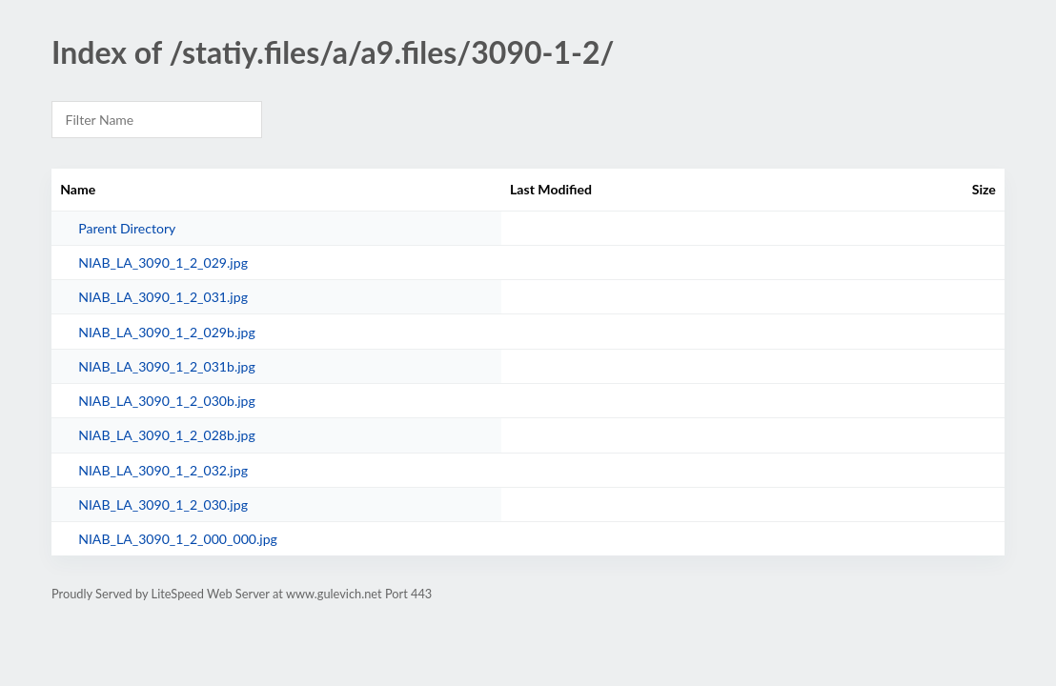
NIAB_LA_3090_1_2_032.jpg (163, 470)
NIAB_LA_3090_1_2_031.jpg (163, 297)
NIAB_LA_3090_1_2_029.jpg (163, 262)
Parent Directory (126, 228)
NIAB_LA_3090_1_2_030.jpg (163, 504)
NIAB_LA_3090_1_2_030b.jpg (166, 401)
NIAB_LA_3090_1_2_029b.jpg (166, 332)
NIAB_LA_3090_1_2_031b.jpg (166, 366)
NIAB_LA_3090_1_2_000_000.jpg (177, 539)
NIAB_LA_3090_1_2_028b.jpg (166, 435)
